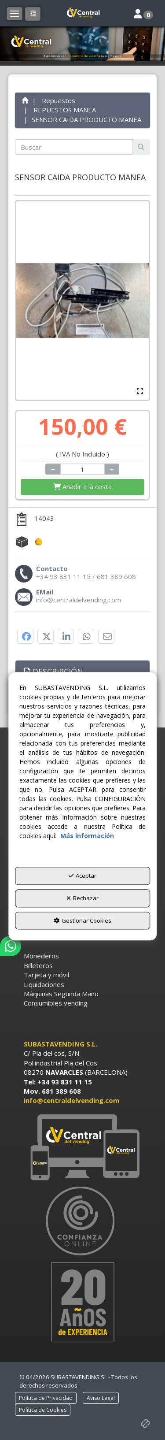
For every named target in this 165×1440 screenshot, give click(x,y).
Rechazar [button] (82, 898)
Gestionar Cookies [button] (82, 920)
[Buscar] (141, 147)
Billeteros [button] (38, 965)
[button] (82, 13)
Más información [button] (87, 836)
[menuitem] (83, 956)
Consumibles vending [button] (56, 1002)
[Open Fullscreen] (140, 391)
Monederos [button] (41, 955)
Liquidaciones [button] (44, 984)
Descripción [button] (53, 671)
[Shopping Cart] (83, 486)
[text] (74, 147)
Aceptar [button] (82, 876)
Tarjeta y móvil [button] (46, 974)
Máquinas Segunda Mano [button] (61, 993)
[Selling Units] (82, 469)
